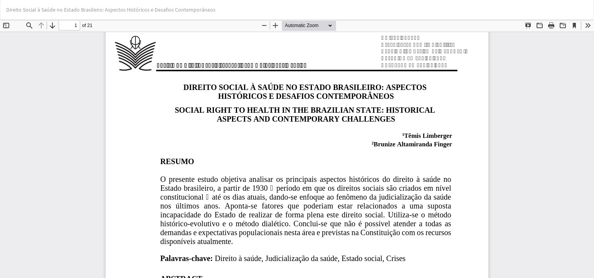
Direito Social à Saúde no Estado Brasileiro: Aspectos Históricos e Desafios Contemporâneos (110, 9)
